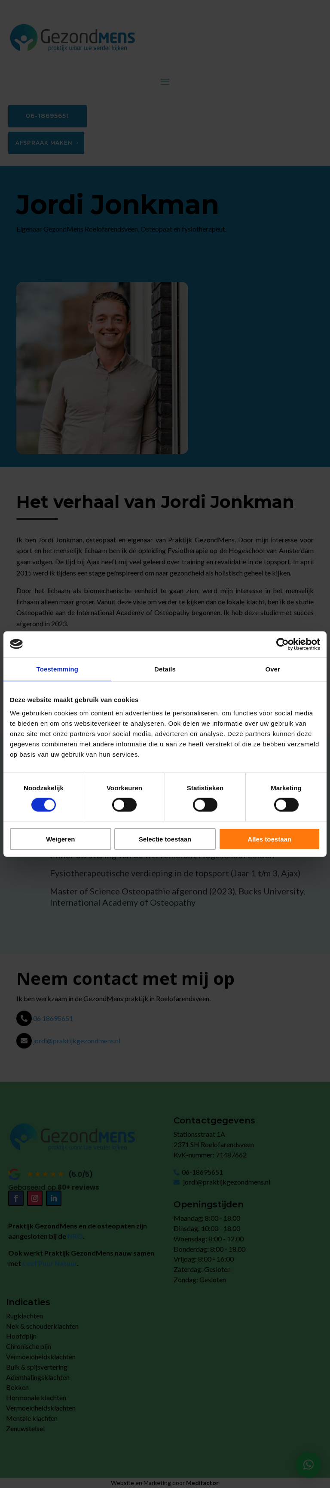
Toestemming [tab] (58, 668)
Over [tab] (272, 668)
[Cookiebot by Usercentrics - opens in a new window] (282, 643)
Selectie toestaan (165, 839)
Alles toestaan (269, 839)
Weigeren (60, 839)
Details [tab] (165, 668)
